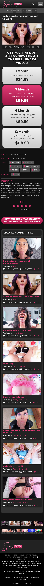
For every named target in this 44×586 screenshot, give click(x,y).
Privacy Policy (31, 555)
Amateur (14, 162)
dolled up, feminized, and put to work (21, 297)
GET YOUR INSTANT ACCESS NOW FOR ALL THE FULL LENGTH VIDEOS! (22, 220)
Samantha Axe (19, 435)
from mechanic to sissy (14, 397)
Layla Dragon (18, 333)
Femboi (14, 170)
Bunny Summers (20, 400)
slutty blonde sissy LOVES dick (17, 499)
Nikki (15, 174)
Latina (24, 170)
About (22, 555)
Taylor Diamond (20, 469)
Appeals (33, 557)
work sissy (8, 363)
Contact (8, 555)
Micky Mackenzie (20, 502)
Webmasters (22, 559)
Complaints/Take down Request (17, 557)
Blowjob (27, 162)
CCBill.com (34, 577)
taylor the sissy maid (13, 466)
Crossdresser (31, 166)
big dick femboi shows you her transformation (17, 262)
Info (15, 555)
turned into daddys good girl (17, 330)
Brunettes (15, 166)
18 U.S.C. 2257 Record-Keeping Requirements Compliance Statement (22, 572)
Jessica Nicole (19, 366)
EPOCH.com (22, 579)
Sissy (35, 170)
